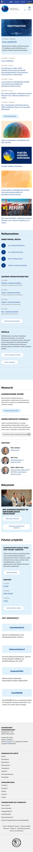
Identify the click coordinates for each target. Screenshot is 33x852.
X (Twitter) (4, 785)
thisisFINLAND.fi (6, 814)
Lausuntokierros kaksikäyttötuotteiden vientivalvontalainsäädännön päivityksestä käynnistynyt (15, 84)
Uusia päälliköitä (9, 42)
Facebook (4, 794)
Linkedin (3, 791)
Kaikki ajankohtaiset (10, 116)
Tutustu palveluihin (11, 572)
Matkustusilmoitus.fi (7, 817)
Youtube (3, 797)
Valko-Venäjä (8, 593)
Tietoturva (13, 828)
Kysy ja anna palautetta (16, 831)
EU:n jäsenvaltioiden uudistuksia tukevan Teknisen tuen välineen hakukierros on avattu (16, 95)
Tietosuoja (6, 828)
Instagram (4, 788)
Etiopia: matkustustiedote (10, 302)
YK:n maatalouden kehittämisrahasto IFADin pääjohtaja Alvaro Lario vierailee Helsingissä (15, 107)
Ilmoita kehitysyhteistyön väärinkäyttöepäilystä (15, 820)
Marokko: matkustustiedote (11, 283)
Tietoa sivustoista (25, 826)
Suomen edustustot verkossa (11, 826)
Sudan (5, 601)
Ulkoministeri (15, 450)
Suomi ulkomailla (6, 808)
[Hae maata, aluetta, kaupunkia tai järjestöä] (16, 434)
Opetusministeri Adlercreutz (20, 470)
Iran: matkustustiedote (9, 312)
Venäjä (5, 586)
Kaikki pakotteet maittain (13, 608)
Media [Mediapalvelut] (30, 1)
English (23, 2)
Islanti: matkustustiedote (10, 293)
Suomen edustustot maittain (12, 355)
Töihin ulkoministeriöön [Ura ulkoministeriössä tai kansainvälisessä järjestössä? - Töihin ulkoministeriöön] (12, 518)
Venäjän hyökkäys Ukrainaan (11, 166)
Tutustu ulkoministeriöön (11, 410)
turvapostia (9, 741)
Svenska (17, 2)
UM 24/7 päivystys (9, 362)
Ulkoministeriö (5, 805)
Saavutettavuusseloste (23, 828)
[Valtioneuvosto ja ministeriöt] (2, 2)
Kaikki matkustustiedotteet (12, 321)
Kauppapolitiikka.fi (6, 811)
